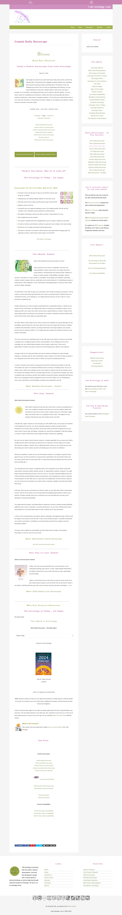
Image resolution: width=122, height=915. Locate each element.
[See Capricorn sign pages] (78, 901)
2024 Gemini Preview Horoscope (44, 135)
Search (46, 885)
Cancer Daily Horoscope (97, 149)
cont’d (70, 585)
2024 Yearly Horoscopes (97, 255)
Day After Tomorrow (44, 118)
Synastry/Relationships (97, 100)
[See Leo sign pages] (54, 901)
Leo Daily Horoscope (97, 151)
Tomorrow (50, 115)
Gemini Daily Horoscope (43, 760)
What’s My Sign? (58, 715)
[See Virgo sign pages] (58, 901)
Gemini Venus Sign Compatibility (44, 816)
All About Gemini (44, 137)
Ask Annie (97, 84)
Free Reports (97, 363)
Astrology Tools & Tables (97, 105)
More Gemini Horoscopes (45, 154)
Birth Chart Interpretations (97, 70)
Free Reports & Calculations (97, 118)
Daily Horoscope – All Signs (97, 172)
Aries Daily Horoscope (97, 141)
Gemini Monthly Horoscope (43, 124)
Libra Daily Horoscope (97, 156)
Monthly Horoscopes (97, 358)
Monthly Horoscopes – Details (47, 386)
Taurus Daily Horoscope (97, 143)
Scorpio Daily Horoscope (97, 159)
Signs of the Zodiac (97, 89)
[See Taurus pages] (39, 901)
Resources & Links (97, 115)
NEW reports (99, 225)
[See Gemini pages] (44, 901)
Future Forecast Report (47, 779)
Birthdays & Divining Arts (97, 97)
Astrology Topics (97, 110)
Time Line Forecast (94, 202)
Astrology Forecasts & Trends (97, 76)
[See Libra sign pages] (63, 901)
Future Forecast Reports (55, 727)
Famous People (97, 86)
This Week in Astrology (44, 239)
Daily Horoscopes (97, 361)
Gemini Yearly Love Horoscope (43, 127)
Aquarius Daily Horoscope (97, 167)
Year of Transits (93, 210)
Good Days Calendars (90, 880)
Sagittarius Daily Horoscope (97, 162)
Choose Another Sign (24, 154)
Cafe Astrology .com (27, 15)
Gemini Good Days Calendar (44, 132)
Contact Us (48, 875)
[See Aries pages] (34, 901)
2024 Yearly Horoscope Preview (45, 544)
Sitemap (47, 880)
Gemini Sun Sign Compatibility (43, 811)
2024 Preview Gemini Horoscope (44, 786)
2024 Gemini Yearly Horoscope (43, 140)
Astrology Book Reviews (97, 113)
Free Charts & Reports (90, 872)
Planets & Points (97, 92)
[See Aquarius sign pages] (82, 901)
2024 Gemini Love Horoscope (47, 591)
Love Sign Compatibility (97, 94)
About (46, 872)
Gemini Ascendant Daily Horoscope (44, 130)
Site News (47, 883)
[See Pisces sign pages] (87, 901)
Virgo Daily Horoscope (97, 154)
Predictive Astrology (97, 102)
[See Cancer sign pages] (49, 901)
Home (46, 869)
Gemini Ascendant (43, 797)
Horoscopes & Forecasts (97, 73)
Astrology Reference (97, 107)
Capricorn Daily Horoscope (97, 164)
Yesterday (37, 115)
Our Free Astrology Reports (97, 268)
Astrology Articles (97, 78)
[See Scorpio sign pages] (68, 901)
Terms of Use (48, 877)
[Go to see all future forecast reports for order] (43, 675)
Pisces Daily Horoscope (97, 170)
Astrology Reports (97, 68)
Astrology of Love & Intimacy (97, 81)
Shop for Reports (89, 869)
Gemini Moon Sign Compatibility (44, 813)
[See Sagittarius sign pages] (72, 901)
